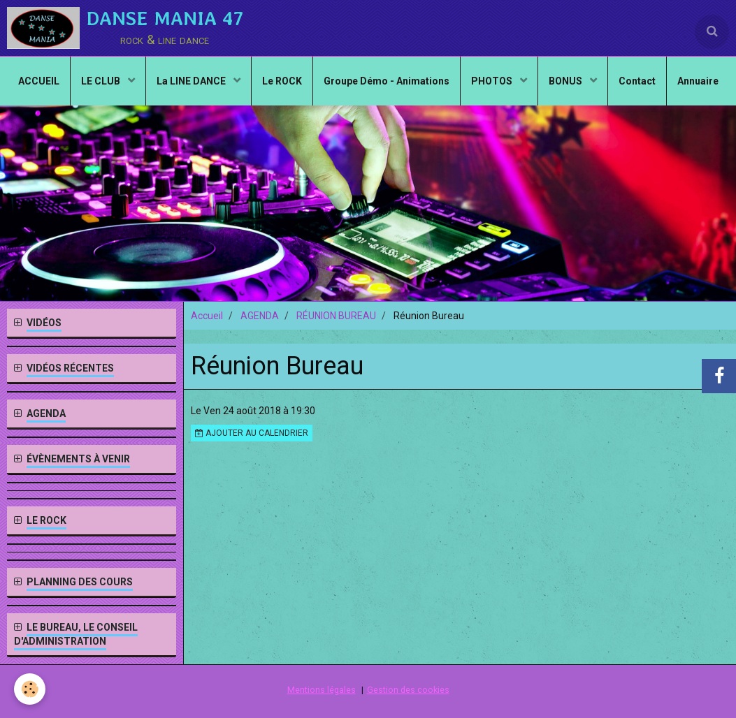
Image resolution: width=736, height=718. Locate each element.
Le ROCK (282, 81)
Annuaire (698, 81)
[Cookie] (29, 689)
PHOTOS (492, 81)
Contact (637, 81)
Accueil (207, 315)
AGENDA (259, 315)
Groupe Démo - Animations (386, 81)
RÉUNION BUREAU (336, 315)
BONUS (566, 81)
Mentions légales (321, 689)
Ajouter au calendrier (251, 433)
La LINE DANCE (192, 81)
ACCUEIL (38, 81)
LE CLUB (101, 81)
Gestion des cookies (408, 689)
